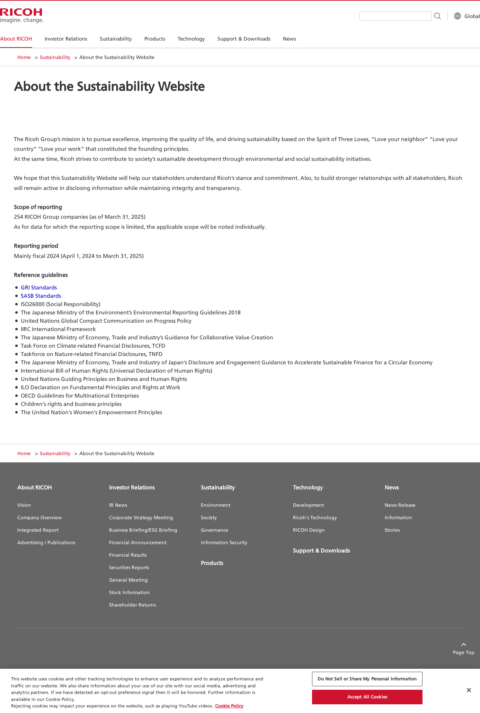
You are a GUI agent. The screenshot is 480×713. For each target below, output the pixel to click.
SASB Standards (41, 295)
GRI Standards (39, 287)
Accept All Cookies (367, 696)
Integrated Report (38, 530)
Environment (215, 505)
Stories (392, 530)
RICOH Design (309, 530)
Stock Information (129, 592)
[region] (240, 691)
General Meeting (128, 580)
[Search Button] (420, 15)
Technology (308, 487)
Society (209, 517)
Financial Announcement (138, 542)
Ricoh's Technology (315, 517)
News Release (400, 505)
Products (212, 562)
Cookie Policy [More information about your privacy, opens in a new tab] (229, 705)
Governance (214, 530)
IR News (118, 505)
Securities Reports (129, 567)
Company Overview (39, 517)
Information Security (224, 542)
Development (308, 505)
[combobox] (378, 16)
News (392, 487)
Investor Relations (131, 487)
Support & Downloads (321, 550)
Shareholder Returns (132, 605)
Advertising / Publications (46, 542)
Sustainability (55, 57)
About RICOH (34, 487)
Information (398, 517)
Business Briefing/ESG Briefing (143, 530)
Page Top (452, 652)
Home (24, 57)
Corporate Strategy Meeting (141, 517)
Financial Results (127, 555)
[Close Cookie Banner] (469, 690)
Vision (24, 505)
